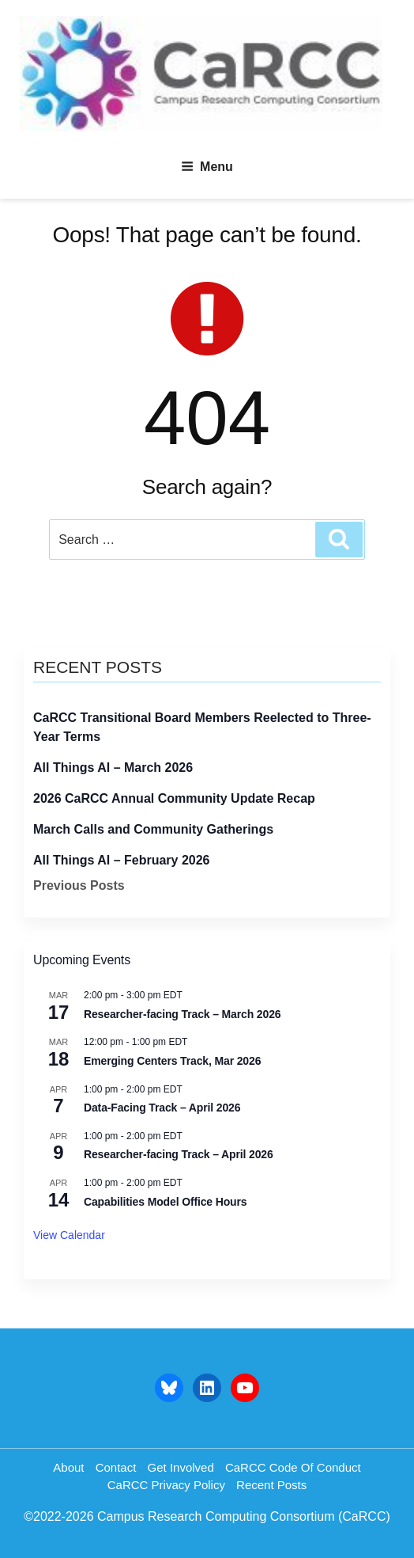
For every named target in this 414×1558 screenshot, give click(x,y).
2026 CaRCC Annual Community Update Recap (174, 798)
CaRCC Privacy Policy (166, 1485)
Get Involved (181, 1467)
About (68, 1467)
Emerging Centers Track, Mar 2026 (172, 1060)
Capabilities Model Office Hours (165, 1201)
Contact (116, 1467)
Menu (207, 166)
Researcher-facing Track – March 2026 (182, 1014)
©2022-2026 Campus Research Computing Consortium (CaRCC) (207, 1516)
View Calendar (69, 1235)
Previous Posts (79, 885)
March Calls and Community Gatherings (153, 829)
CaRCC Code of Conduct (293, 1467)
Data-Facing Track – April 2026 (162, 1107)
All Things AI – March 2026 (113, 767)
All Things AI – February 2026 (121, 860)
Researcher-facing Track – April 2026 (178, 1154)
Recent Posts (271, 1485)
